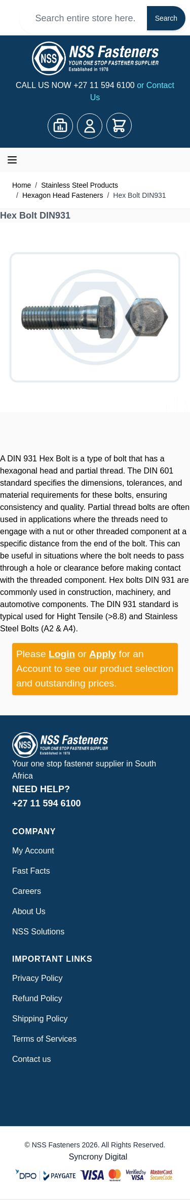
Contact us (31, 1059)
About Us (29, 911)
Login (62, 654)
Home (21, 185)
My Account (33, 850)
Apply (102, 654)
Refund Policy (37, 998)
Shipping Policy (39, 1018)
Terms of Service (42, 1039)
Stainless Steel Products (79, 185)
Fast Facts (31, 871)
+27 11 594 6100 (105, 85)
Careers (26, 891)
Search (166, 18)
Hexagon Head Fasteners (62, 195)
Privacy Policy (37, 978)
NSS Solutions (38, 931)
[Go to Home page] (95, 58)
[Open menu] (12, 160)
